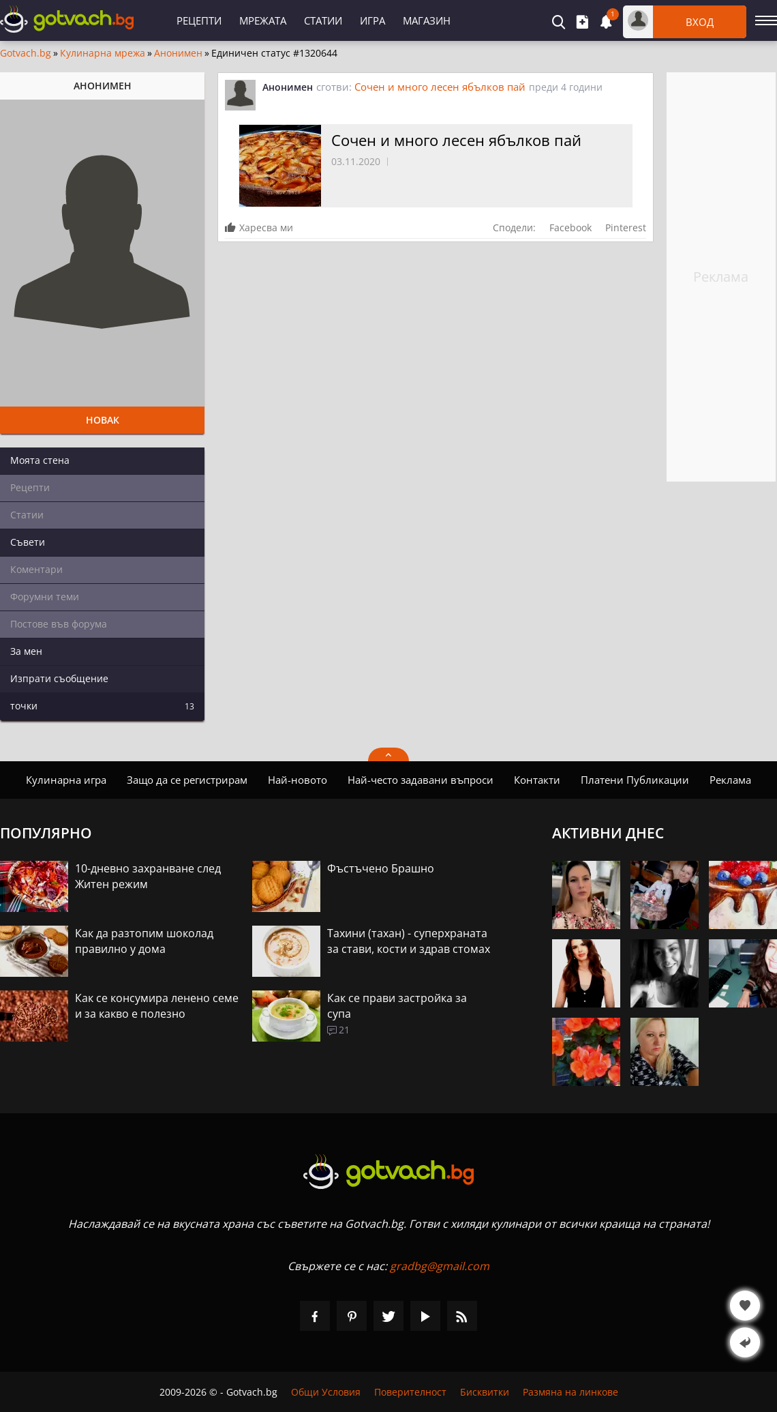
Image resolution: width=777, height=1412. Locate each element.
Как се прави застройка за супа (397, 1005)
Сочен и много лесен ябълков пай (439, 86)
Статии (323, 20)
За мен (26, 651)
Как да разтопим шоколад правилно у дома (144, 941)
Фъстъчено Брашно (380, 868)
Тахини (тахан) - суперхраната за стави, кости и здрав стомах (408, 941)
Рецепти (199, 20)
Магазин (427, 20)
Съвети (27, 541)
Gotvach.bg (25, 53)
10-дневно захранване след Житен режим (148, 876)
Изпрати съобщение (59, 678)
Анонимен (178, 53)
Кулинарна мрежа (102, 53)
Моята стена (40, 460)
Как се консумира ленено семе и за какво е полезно (157, 1005)
